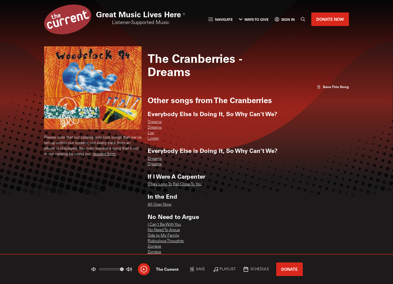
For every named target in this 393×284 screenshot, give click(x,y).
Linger (153, 139)
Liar (151, 133)
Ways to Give (254, 19)
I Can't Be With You (164, 225)
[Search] (303, 19)
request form (104, 154)
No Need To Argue (164, 230)
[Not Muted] (93, 269)
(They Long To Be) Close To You (175, 184)
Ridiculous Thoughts (166, 241)
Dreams (155, 122)
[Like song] (333, 87)
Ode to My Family (163, 236)
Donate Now (330, 19)
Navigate (220, 19)
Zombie (154, 247)
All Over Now (159, 205)
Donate (289, 269)
